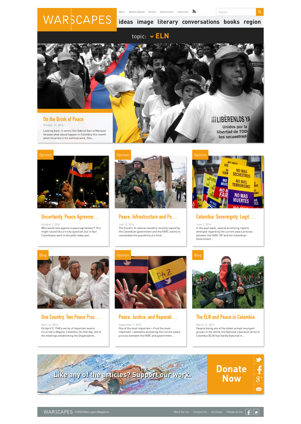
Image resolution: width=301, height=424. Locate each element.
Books (232, 21)
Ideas (126, 21)
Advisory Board (137, 11)
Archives (216, 411)
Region (252, 21)
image (145, 21)
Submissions (167, 11)
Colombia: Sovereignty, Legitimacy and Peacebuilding (246, 217)
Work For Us (181, 411)
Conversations (201, 21)
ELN (159, 35)
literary (167, 21)
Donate (152, 11)
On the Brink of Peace (63, 120)
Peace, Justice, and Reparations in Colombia (160, 318)
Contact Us (200, 411)
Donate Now (231, 373)
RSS (194, 12)
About (122, 11)
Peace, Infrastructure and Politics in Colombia (161, 217)
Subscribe (183, 11)
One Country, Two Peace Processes (73, 318)
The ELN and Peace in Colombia (225, 318)
